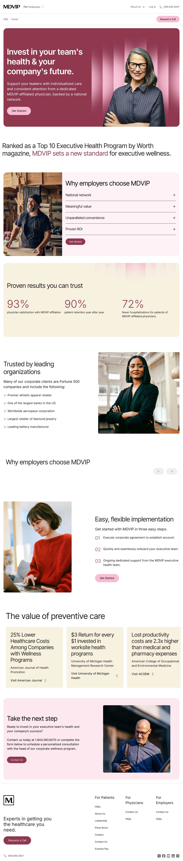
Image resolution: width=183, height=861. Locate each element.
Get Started (19, 110)
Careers (99, 834)
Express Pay (101, 848)
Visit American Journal (26, 680)
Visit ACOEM (140, 674)
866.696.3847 (172, 6)
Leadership (101, 820)
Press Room (101, 827)
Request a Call (168, 19)
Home (14, 19)
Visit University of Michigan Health (90, 676)
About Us (100, 813)
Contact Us (17, 759)
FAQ (5, 19)
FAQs (97, 806)
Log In (152, 6)
